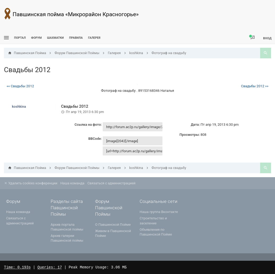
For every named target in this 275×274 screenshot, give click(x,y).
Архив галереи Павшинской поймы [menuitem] (67, 238)
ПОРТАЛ (20, 38)
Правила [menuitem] (76, 38)
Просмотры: (189, 135)
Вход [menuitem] (267, 38)
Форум (36, 38)
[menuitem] (55, 38)
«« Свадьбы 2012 (20, 86)
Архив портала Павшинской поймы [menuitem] (67, 227)
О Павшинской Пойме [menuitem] (113, 225)
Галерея (94, 38)
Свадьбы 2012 (27, 70)
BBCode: (95, 139)
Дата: (195, 125)
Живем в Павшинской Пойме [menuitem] (113, 233)
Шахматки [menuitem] (55, 38)
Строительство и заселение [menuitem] (153, 220)
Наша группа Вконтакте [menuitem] (159, 212)
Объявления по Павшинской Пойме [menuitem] (156, 232)
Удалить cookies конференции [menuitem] (30, 183)
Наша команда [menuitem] (72, 183)
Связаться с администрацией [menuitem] (111, 183)
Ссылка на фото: (88, 125)
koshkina (19, 106)
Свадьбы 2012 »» (254, 86)
